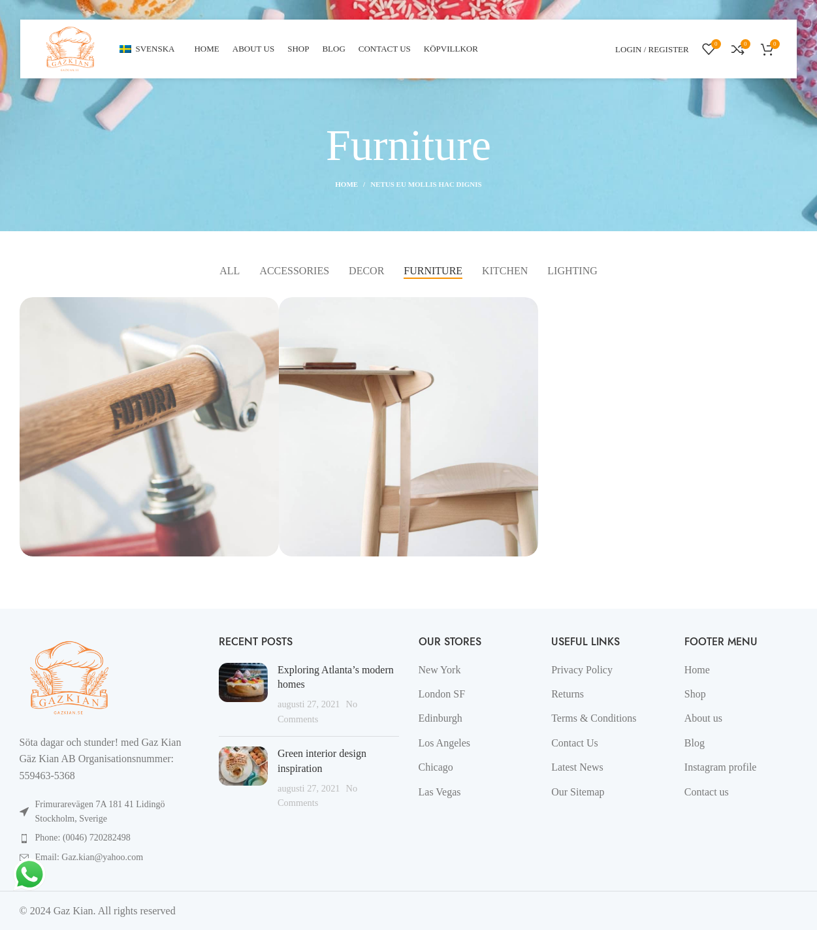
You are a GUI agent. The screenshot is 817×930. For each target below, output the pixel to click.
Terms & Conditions (593, 718)
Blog (694, 742)
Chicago (436, 767)
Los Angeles (445, 742)
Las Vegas (440, 791)
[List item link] (110, 838)
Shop (695, 693)
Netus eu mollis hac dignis (426, 184)
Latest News (577, 767)
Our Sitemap (577, 791)
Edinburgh (440, 718)
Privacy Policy (582, 669)
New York (440, 669)
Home (346, 184)
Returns (567, 693)
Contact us (706, 791)
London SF (442, 693)
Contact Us (574, 742)
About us (703, 718)
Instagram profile (720, 767)
